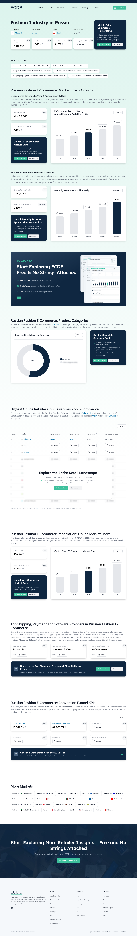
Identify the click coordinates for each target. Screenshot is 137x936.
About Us (106, 896)
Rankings (53, 911)
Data (51, 8)
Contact (105, 911)
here (36, 508)
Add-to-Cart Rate (19, 724)
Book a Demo (119, 8)
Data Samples (81, 915)
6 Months (117, 190)
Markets (52, 904)
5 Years (118, 113)
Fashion (52, 439)
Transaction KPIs (55, 900)
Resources (61, 8)
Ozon (94, 416)
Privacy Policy (106, 932)
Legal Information (94, 932)
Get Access (117, 45)
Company (86, 8)
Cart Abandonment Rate (61, 724)
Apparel (34, 33)
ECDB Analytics (54, 923)
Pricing (97, 8)
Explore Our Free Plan (68, 860)
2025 (79, 335)
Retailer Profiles (55, 896)
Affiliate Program (108, 908)
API (51, 915)
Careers (105, 904)
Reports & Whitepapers (84, 900)
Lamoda (112, 416)
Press (104, 915)
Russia (59, 33)
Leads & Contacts (55, 919)
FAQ (78, 911)
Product (41, 8)
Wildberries (19, 33)
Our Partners (107, 900)
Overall (122, 426)
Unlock (97, 727)
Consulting (74, 8)
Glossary (79, 904)
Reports (52, 908)
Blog (78, 908)
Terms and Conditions (119, 932)
